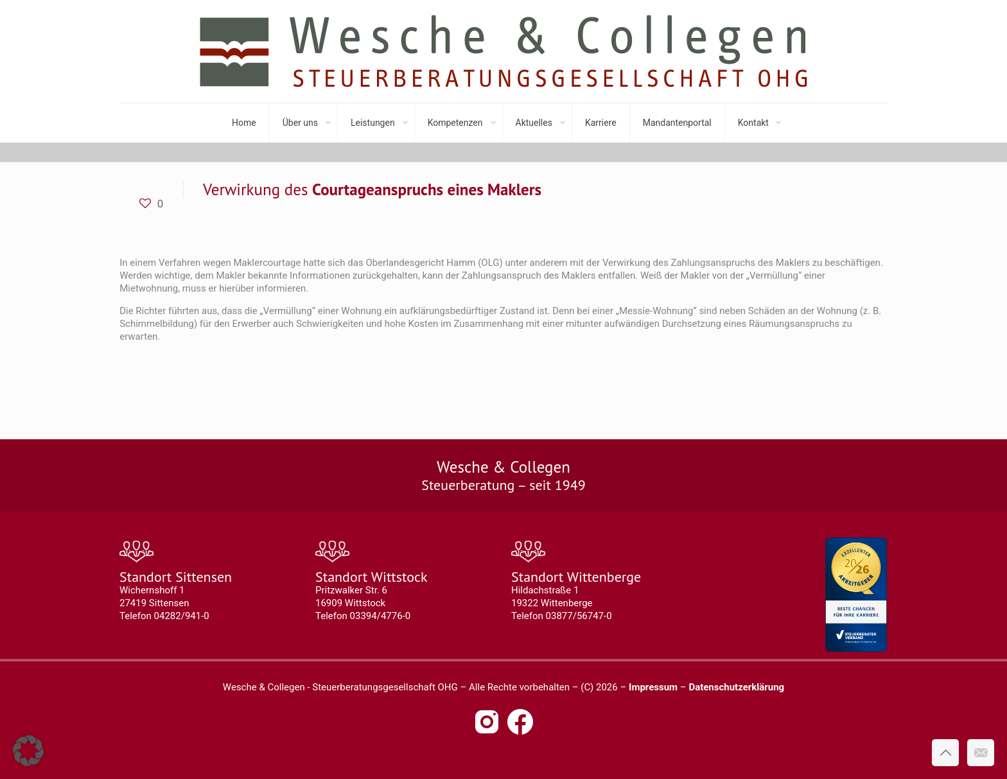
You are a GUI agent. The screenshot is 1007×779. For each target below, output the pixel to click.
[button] (28, 750)
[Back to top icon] (945, 752)
